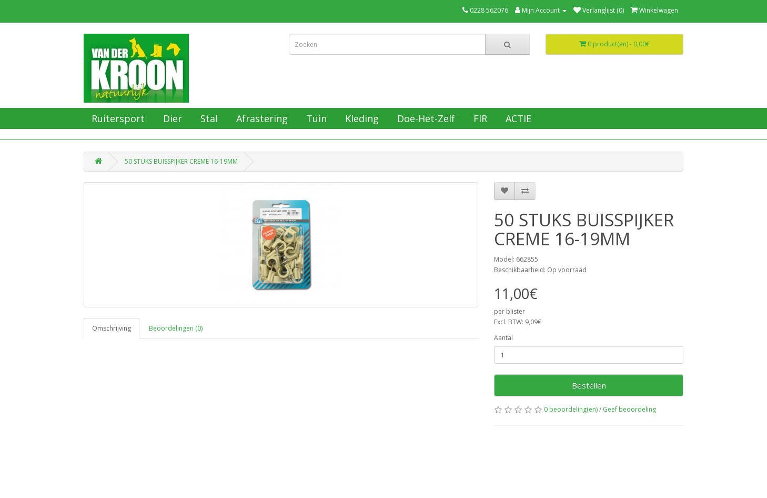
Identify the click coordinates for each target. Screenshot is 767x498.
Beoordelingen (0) (176, 328)
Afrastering (261, 118)
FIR (479, 118)
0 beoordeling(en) (571, 409)
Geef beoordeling (629, 409)
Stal (208, 118)
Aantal (503, 337)
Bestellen (589, 385)
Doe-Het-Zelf (425, 118)
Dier (171, 118)
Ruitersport (117, 118)
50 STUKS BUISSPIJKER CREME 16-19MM (181, 161)
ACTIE (517, 118)
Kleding (360, 118)
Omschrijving (111, 328)
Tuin (315, 118)
